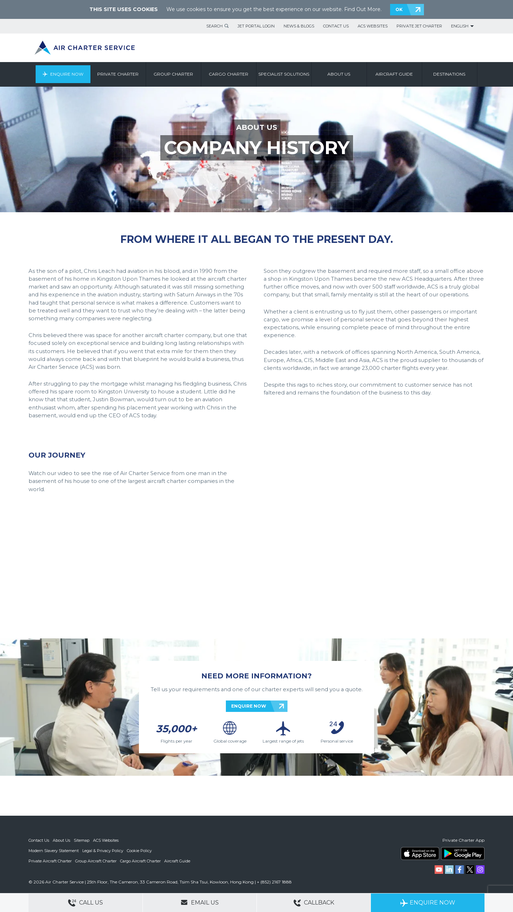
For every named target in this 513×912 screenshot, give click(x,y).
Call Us (85, 903)
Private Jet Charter (419, 26)
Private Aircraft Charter (50, 860)
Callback (314, 903)
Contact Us (336, 26)
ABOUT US (256, 127)
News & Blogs (299, 26)
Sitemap (81, 840)
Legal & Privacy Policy (102, 850)
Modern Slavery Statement (53, 850)
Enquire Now (66, 74)
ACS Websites (373, 26)
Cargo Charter (229, 74)
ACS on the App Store (420, 853)
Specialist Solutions (284, 74)
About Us (61, 840)
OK (399, 9)
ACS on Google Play (462, 853)
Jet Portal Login (256, 26)
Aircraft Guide (394, 74)
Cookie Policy (139, 850)
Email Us (200, 902)
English (459, 26)
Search (214, 26)
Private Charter (118, 74)
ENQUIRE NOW (248, 706)
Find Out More (362, 9)
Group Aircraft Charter (95, 860)
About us (339, 74)
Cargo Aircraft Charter (140, 860)
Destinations (450, 74)
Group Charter (173, 74)
